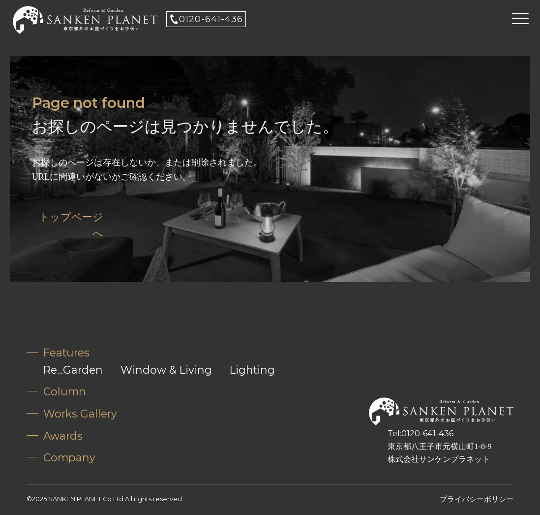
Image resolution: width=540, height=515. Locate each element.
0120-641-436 (211, 19)
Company (69, 457)
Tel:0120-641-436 (420, 433)
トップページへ (71, 225)
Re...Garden (73, 369)
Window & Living (166, 369)
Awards (63, 435)
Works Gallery (80, 413)
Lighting (252, 369)
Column (64, 391)
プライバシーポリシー (476, 499)
